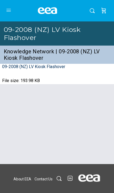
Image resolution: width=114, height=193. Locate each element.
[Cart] (103, 10)
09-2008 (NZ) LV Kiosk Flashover (33, 66)
